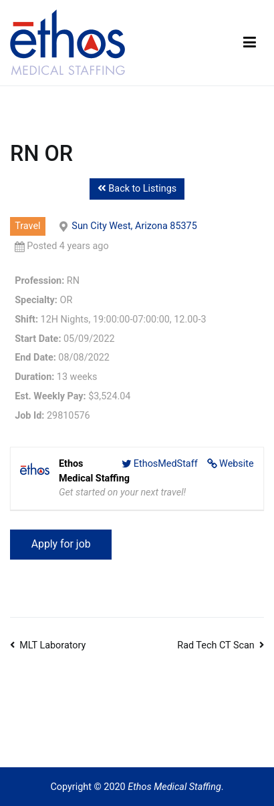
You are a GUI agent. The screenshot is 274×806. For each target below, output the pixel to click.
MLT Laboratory (52, 645)
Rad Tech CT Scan (216, 645)
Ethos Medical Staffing (174, 787)
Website (236, 463)
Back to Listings (137, 188)
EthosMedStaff (166, 463)
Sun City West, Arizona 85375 (134, 226)
